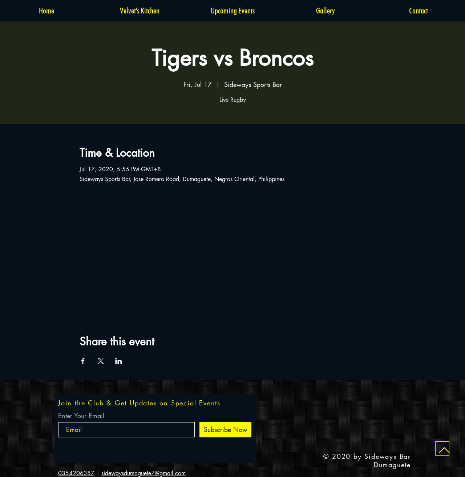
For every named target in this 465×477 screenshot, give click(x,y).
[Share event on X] (100, 361)
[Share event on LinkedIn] (118, 361)
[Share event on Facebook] (83, 361)
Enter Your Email (81, 415)
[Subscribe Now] (225, 429)
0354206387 (76, 473)
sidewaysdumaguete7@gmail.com (143, 473)
